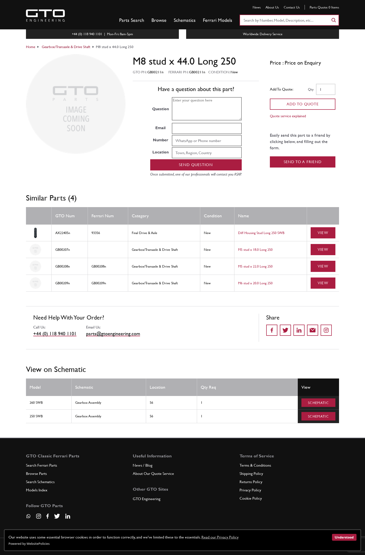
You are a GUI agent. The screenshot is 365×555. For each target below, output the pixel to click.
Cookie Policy (251, 498)
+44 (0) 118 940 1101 (54, 333)
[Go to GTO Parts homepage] (45, 15)
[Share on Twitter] (285, 330)
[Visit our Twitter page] (57, 516)
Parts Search (131, 20)
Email (160, 128)
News (257, 7)
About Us (272, 7)
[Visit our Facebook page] (47, 516)
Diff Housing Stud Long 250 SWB (261, 233)
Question (160, 109)
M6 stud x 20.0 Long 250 (255, 283)
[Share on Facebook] (271, 330)
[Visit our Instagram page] (38, 516)
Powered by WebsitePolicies (29, 543)
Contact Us (292, 7)
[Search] (333, 20)
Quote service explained (288, 116)
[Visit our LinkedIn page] (68, 516)
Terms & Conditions (255, 465)
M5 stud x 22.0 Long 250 (255, 266)
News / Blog (142, 465)
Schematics (185, 20)
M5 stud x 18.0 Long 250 (255, 250)
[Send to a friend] (312, 330)
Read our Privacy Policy (220, 537)
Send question (196, 164)
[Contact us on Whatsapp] (28, 517)
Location (160, 152)
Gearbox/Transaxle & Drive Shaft (66, 47)
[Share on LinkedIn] (299, 330)
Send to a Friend (303, 162)
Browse (158, 20)
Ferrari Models (217, 20)
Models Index (36, 490)
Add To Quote (303, 104)
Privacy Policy (250, 490)
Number (160, 140)
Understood (344, 537)
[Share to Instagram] (326, 330)
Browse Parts (36, 473)
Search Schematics (40, 481)
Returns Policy (251, 481)
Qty (311, 89)
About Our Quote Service (153, 473)
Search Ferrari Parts (41, 465)
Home (30, 47)
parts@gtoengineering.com (113, 333)
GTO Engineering (146, 498)
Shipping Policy (251, 473)
